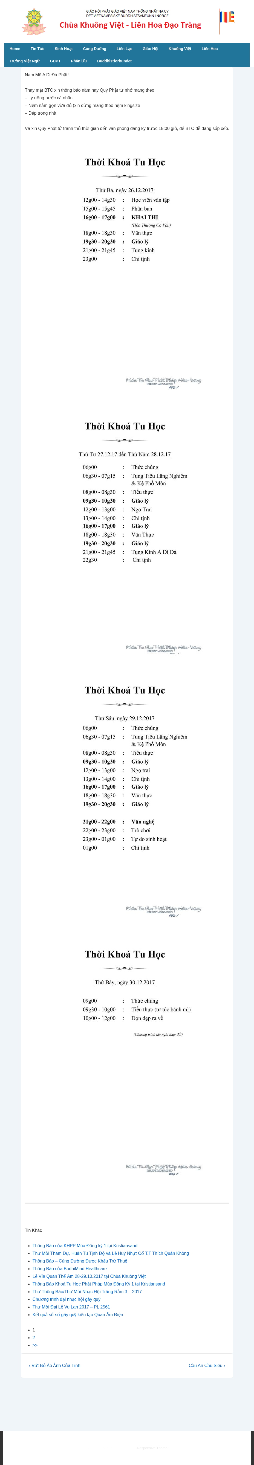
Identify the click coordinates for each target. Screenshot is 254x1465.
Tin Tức (37, 49)
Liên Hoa (210, 49)
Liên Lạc (124, 49)
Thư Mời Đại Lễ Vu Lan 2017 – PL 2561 (71, 1307)
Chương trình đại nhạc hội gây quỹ (66, 1299)
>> (35, 1345)
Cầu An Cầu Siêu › (207, 1365)
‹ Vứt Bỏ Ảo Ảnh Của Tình (54, 1365)
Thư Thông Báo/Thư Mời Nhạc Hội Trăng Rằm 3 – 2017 (87, 1291)
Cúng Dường (94, 49)
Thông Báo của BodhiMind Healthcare (70, 1268)
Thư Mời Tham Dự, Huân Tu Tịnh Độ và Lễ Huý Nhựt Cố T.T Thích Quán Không (111, 1253)
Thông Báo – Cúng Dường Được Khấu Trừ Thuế (80, 1261)
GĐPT (55, 61)
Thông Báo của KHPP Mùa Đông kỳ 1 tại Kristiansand (85, 1245)
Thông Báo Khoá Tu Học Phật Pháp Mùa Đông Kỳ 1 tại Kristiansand (99, 1284)
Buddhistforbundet (114, 61)
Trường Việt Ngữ (24, 61)
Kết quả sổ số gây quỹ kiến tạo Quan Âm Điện (78, 1314)
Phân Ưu (79, 61)
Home (15, 49)
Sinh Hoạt (64, 49)
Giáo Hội (150, 49)
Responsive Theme (152, 1448)
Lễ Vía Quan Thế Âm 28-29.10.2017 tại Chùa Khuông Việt (89, 1276)
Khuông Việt (180, 49)
